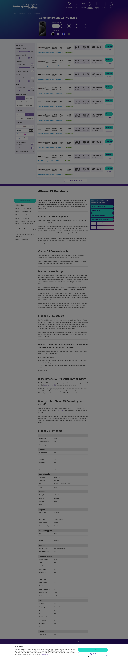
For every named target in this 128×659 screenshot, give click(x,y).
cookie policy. (45, 654)
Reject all (93, 654)
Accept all (92, 650)
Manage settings (92, 656)
